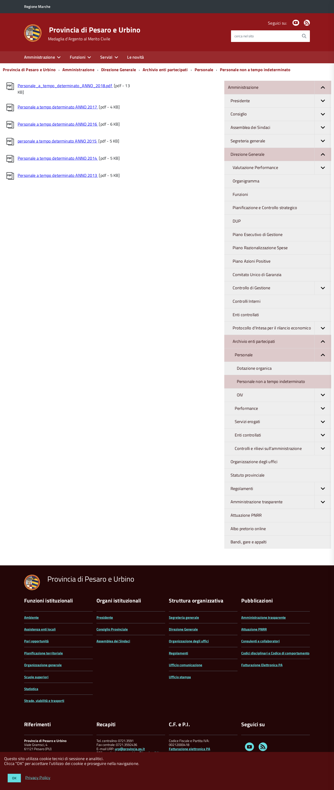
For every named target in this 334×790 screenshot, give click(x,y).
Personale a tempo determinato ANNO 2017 (58, 107)
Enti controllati (246, 315)
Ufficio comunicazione (185, 665)
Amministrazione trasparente (281, 502)
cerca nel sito (244, 36)
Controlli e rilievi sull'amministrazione (283, 448)
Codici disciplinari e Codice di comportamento (275, 653)
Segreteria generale (281, 141)
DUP (237, 221)
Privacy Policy (38, 777)
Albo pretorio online (248, 529)
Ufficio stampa (180, 677)
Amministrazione (39, 57)
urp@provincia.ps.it (130, 749)
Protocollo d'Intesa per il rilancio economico (282, 328)
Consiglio (281, 114)
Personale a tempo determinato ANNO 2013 (58, 175)
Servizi (106, 57)
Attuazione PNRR (246, 515)
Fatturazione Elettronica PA (262, 665)
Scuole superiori (36, 677)
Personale (204, 70)
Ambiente (31, 617)
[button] (323, 87)
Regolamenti (281, 488)
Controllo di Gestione (282, 288)
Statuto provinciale (247, 475)
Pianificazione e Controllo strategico (265, 207)
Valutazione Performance (282, 167)
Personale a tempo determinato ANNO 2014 (58, 158)
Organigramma (246, 181)
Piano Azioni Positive (252, 261)
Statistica (31, 688)
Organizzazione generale (43, 665)
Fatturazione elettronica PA (189, 749)
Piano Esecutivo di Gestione (258, 234)
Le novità (135, 57)
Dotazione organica (254, 368)
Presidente (281, 101)
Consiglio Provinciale (112, 629)
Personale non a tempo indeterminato (255, 70)
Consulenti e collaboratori (260, 641)
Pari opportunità (36, 641)
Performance (283, 408)
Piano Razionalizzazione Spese (260, 248)
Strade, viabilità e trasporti (44, 700)
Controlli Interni (246, 301)
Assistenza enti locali (40, 629)
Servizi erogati (283, 421)
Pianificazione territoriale (43, 653)
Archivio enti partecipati (165, 70)
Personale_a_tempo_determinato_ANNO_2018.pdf (65, 86)
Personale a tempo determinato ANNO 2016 (58, 124)
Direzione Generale (118, 70)
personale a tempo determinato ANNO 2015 (57, 141)
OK (14, 778)
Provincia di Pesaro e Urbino (95, 29)
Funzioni (77, 57)
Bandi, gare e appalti (249, 542)
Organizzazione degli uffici (254, 462)
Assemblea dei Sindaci (281, 127)
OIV (284, 395)
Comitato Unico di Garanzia (257, 274)
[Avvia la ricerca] (304, 36)
